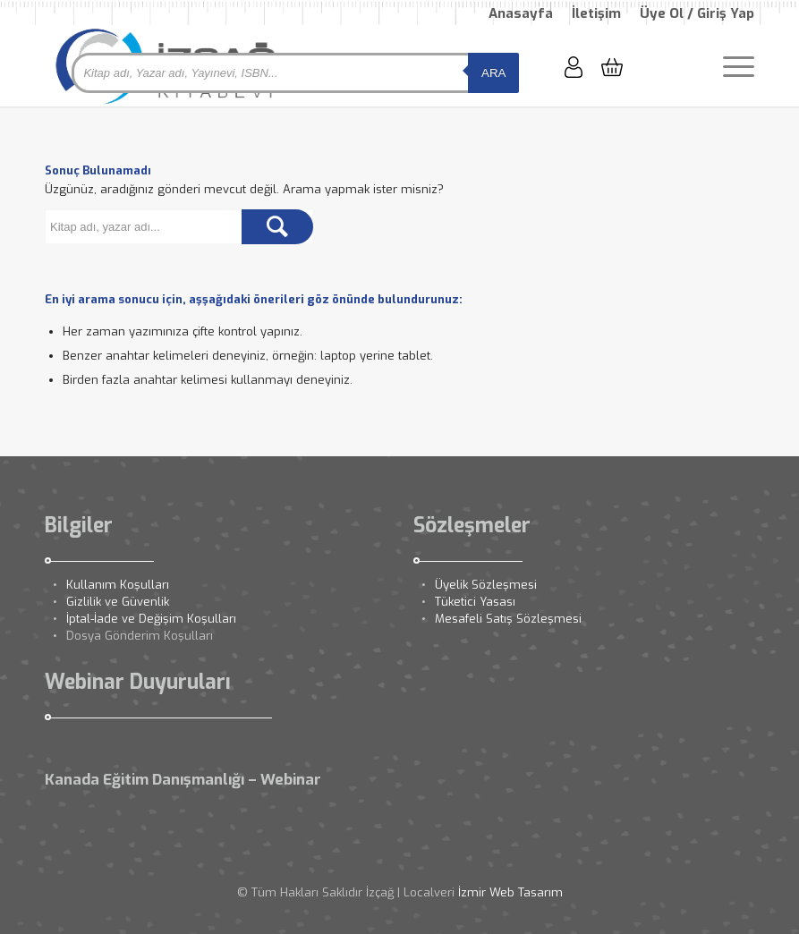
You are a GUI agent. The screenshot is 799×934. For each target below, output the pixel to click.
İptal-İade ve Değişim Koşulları (151, 618)
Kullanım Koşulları (117, 584)
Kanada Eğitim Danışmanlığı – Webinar (183, 779)
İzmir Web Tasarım (510, 892)
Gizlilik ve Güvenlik (117, 601)
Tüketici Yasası (475, 601)
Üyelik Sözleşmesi (486, 584)
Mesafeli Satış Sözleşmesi (508, 618)
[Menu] (729, 66)
